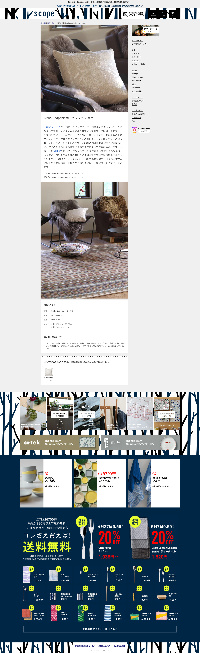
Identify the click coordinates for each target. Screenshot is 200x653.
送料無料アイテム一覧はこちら (100, 629)
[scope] (43, 13)
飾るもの (135, 60)
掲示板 (134, 104)
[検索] (134, 121)
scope (134, 70)
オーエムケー (137, 97)
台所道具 (135, 53)
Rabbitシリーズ (52, 127)
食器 (133, 50)
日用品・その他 (138, 64)
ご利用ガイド (137, 110)
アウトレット (137, 40)
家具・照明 (136, 57)
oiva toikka (136, 81)
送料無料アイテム (139, 44)
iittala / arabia (137, 77)
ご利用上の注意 (104, 646)
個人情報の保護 (119, 646)
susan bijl (136, 88)
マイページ (136, 117)
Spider (57, 151)
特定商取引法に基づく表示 (85, 646)
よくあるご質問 (138, 114)
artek (134, 84)
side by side (137, 91)
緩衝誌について (138, 101)
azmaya (135, 74)
